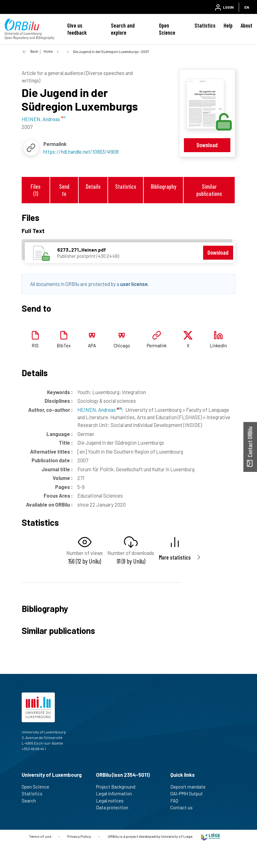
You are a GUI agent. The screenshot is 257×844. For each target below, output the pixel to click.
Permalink (157, 345)
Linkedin (218, 345)
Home (48, 51)
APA (92, 345)
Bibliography (163, 186)
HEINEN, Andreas (99, 410)
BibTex (64, 345)
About (246, 25)
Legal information (116, 793)
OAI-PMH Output (189, 793)
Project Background (118, 786)
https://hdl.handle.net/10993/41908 (81, 151)
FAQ (177, 800)
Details (93, 186)
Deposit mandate (190, 786)
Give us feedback (77, 29)
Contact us (184, 807)
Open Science (167, 29)
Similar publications (209, 190)
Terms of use (40, 836)
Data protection (114, 807)
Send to (64, 190)
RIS (35, 345)
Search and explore (123, 29)
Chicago (122, 345)
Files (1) (36, 190)
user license (134, 284)
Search (31, 800)
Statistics (205, 25)
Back (34, 51)
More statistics (175, 557)
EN (246, 7)
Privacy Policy (79, 836)
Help (228, 25)
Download (207, 144)
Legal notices (112, 800)
